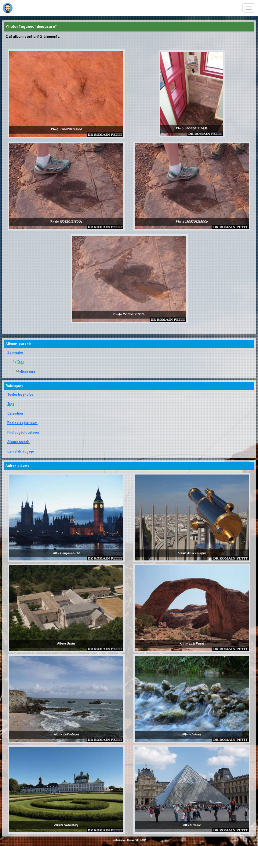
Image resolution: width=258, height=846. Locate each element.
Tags (20, 362)
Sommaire (15, 353)
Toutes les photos (20, 395)
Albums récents (18, 442)
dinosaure (27, 372)
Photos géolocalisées (23, 432)
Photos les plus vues (22, 423)
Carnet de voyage (20, 451)
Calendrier (15, 414)
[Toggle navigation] (249, 8)
